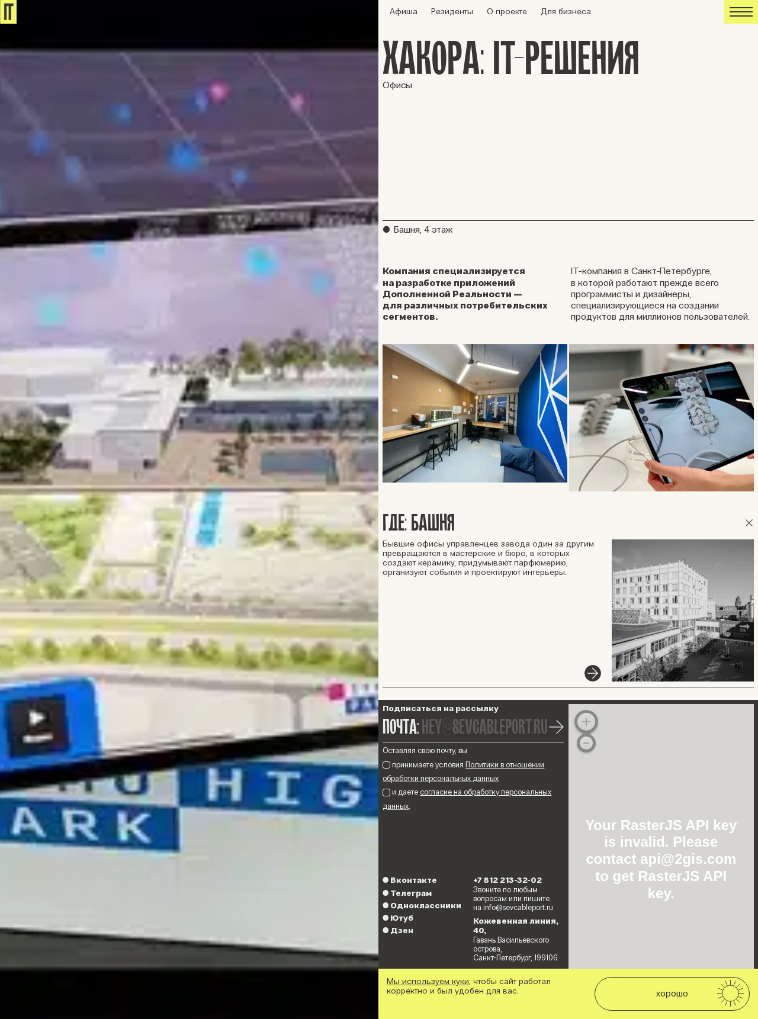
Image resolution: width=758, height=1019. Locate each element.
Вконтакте (410, 880)
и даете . (467, 799)
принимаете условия (463, 771)
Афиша (403, 12)
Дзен (398, 930)
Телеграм (407, 893)
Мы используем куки (428, 981)
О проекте (507, 12)
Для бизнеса (566, 12)
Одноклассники (422, 906)
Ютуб (398, 918)
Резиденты (452, 12)
